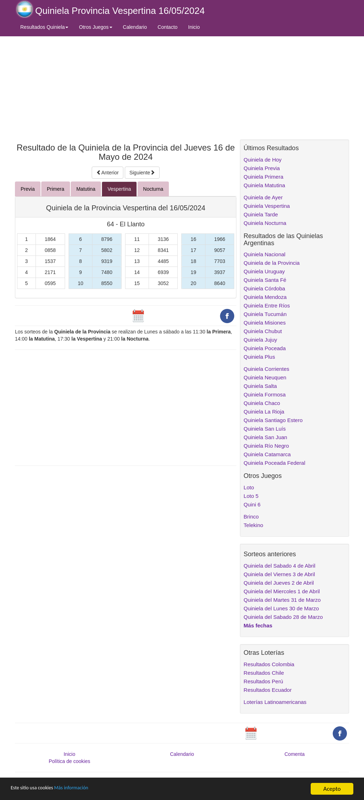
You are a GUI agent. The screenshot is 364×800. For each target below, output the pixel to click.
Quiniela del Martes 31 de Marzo (282, 600)
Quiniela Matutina (264, 185)
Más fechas (257, 625)
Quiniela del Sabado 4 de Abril (279, 566)
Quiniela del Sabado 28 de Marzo (283, 617)
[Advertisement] (125, 88)
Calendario (135, 27)
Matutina (86, 189)
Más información (84, 789)
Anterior (107, 172)
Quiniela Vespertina (266, 206)
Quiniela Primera (263, 177)
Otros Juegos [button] (95, 27)
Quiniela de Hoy (262, 160)
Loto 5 (250, 496)
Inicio (194, 27)
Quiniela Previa (261, 168)
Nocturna (153, 189)
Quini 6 (252, 504)
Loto (248, 487)
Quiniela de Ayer (263, 197)
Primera (55, 189)
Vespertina (119, 189)
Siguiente (142, 172)
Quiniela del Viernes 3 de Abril (279, 574)
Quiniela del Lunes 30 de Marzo (281, 608)
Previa (28, 189)
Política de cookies (69, 761)
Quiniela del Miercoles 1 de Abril (281, 591)
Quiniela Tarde (260, 214)
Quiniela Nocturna (264, 223)
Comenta (294, 754)
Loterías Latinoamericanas (274, 702)
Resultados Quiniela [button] (44, 27)
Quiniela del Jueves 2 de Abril (278, 583)
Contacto (167, 27)
